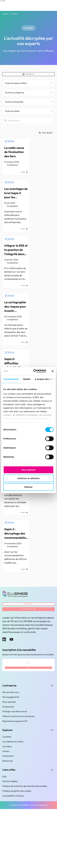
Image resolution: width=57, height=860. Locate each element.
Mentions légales (10, 832)
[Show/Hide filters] (28, 75)
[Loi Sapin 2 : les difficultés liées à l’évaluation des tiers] (28, 517)
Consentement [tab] (11, 379)
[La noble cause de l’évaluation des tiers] (28, 160)
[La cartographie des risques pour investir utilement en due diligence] (28, 334)
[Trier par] (45, 135)
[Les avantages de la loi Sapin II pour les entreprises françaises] (28, 211)
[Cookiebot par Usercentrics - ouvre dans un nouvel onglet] (34, 371)
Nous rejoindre (9, 753)
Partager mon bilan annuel (14, 762)
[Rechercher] (28, 123)
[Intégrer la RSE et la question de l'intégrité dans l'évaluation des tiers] (28, 271)
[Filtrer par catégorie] (28, 95)
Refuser (28, 487)
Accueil (5, 14)
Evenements (8, 807)
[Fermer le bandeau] (53, 371)
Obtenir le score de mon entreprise (18, 767)
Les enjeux (7, 797)
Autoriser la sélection (28, 478)
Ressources (7, 812)
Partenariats (8, 757)
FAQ (4, 827)
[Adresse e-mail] (28, 708)
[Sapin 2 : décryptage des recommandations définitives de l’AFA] (28, 577)
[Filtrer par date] (28, 114)
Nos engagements (10, 748)
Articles (5, 802)
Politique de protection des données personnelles (24, 837)
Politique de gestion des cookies (16, 842)
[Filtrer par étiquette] (28, 104)
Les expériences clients (12, 792)
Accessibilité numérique (13, 846)
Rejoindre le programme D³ (14, 772)
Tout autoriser (28, 470)
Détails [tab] (26, 379)
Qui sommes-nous (10, 743)
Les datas (6, 788)
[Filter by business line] (28, 86)
